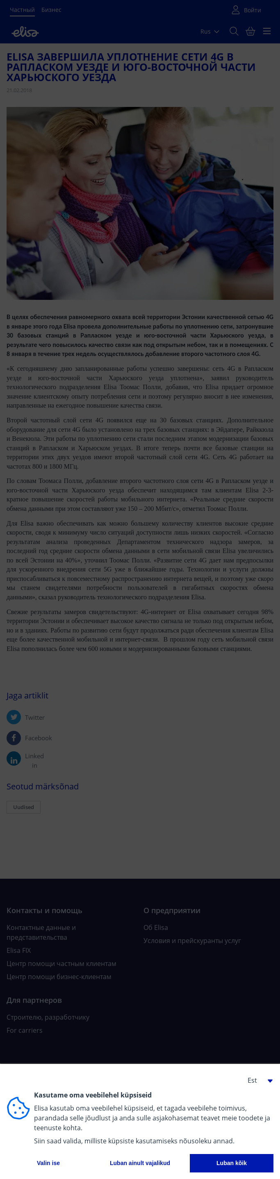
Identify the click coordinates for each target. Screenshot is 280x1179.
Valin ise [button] (48, 1163)
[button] (257, 1080)
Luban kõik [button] (231, 1163)
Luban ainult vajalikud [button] (140, 1163)
